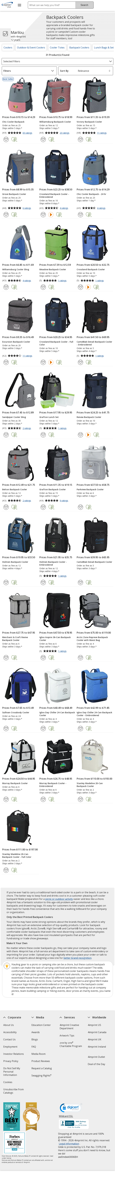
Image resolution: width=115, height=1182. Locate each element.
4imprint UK (94, 1039)
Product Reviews (40, 1061)
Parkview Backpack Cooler (90, 489)
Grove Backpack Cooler (14, 194)
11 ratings (102, 133)
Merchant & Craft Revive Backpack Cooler (15, 639)
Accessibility (9, 1032)
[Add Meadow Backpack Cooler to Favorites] (43, 287)
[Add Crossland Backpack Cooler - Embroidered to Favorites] (43, 214)
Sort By (64, 70)
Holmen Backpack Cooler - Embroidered (53, 563)
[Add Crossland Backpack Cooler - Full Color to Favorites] (43, 362)
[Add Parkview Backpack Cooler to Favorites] (80, 507)
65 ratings (28, 133)
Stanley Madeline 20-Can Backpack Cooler (90, 785)
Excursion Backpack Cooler (16, 341)
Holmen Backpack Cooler (15, 561)
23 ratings (65, 133)
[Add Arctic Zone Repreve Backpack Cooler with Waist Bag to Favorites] (80, 657)
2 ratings (27, 428)
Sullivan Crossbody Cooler (15, 712)
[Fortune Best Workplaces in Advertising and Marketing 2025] (11, 1117)
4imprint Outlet (96, 1057)
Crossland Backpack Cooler (91, 269)
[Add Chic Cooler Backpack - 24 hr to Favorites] (80, 214)
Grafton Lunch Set (49, 417)
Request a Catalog (41, 1068)
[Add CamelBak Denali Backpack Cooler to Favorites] (80, 582)
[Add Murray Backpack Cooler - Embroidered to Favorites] (43, 799)
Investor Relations (13, 1054)
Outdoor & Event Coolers (31, 47)
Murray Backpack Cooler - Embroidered (52, 785)
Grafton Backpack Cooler (52, 489)
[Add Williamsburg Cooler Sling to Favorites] (6, 287)
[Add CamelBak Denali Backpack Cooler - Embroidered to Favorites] (80, 362)
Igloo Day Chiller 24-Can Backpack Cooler (57, 714)
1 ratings (62, 281)
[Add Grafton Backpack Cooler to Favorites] (43, 507)
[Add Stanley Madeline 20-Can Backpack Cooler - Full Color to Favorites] (6, 870)
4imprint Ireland (97, 1046)
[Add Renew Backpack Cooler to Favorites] (80, 434)
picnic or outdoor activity (59, 899)
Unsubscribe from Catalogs (13, 1092)
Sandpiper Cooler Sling (14, 417)
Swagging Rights (41, 1075)
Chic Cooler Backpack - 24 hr (91, 194)
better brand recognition (77, 958)
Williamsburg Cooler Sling (15, 269)
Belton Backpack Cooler (14, 489)
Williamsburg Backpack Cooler (55, 121)
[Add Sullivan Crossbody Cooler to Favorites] (6, 728)
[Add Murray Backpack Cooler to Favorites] (6, 799)
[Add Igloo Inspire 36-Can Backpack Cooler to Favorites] (43, 657)
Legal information (69, 1143)
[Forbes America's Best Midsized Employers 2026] (14, 1143)
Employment (10, 1046)
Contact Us (9, 1039)
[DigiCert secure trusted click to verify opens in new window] (71, 1108)
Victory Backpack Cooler (89, 121)
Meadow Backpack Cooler (52, 269)
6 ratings (27, 208)
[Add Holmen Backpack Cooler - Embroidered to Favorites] (43, 582)
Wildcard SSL (66, 1117)
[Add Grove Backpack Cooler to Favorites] (6, 214)
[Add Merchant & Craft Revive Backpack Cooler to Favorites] (6, 657)
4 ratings (64, 208)
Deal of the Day (96, 1064)
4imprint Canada (97, 1032)
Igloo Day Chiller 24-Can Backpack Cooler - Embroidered (94, 714)
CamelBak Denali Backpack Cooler (94, 561)
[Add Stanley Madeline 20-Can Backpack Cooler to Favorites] (80, 799)
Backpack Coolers (79, 47)
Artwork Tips (67, 1035)
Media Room (38, 1054)
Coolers (8, 47)
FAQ (33, 1046)
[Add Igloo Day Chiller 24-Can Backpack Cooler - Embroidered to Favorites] (80, 728)
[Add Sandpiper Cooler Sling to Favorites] (6, 434)
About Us (8, 1025)
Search (84, 5)
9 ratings (64, 501)
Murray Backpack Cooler (15, 783)
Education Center (41, 1025)
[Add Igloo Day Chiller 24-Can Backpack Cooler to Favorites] (43, 728)
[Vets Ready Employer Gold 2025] (31, 1117)
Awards (35, 1032)
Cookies (8, 1083)
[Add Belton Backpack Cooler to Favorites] (6, 507)
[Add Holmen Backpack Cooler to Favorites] (6, 582)
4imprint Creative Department (69, 1026)
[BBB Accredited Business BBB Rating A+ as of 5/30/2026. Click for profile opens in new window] (74, 1125)
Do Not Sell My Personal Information (14, 1073)
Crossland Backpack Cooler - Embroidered (54, 195)
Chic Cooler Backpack (13, 121)
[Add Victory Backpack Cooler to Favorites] (80, 139)
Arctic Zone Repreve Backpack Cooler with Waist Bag (92, 639)
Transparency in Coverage (41, 1085)
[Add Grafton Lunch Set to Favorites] (43, 434)
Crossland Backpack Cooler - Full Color (56, 343)
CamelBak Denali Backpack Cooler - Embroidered (94, 343)
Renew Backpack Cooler (89, 417)
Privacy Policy (11, 1062)
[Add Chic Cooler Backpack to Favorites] (6, 139)
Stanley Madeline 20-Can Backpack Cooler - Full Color (16, 855)
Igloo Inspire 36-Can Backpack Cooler (55, 639)
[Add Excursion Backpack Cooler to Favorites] (6, 362)
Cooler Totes (57, 47)
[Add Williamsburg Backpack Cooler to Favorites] (43, 139)
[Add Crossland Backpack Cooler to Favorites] (80, 287)
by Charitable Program (71, 1044)
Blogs (34, 1039)
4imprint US (94, 1025)
